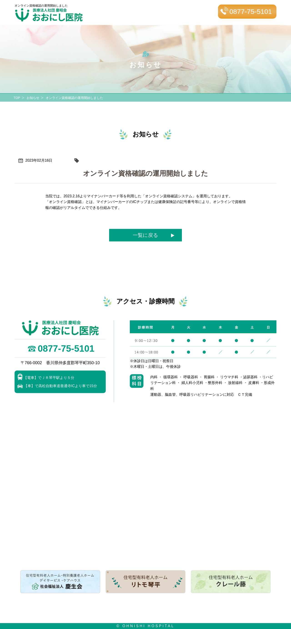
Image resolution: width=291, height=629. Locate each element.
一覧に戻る (145, 235)
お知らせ (33, 98)
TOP (17, 98)
